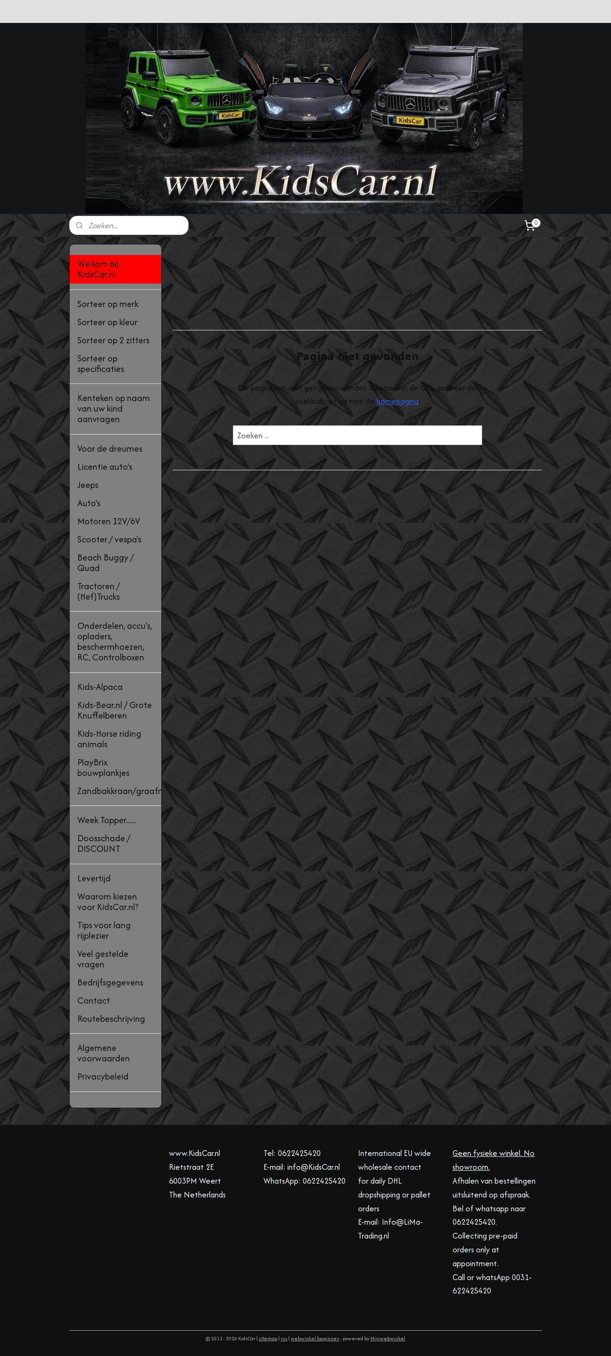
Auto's (88, 503)
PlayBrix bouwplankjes (103, 767)
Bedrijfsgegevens (110, 982)
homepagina (397, 401)
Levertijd (94, 878)
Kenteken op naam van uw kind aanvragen (113, 408)
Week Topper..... (106, 820)
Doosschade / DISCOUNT (103, 843)
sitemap (268, 1338)
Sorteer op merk (107, 303)
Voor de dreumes (109, 448)
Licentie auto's (104, 466)
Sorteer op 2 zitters (113, 340)
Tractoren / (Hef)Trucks (98, 591)
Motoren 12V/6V (108, 521)
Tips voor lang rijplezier (104, 930)
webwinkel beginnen (315, 1338)
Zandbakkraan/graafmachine (119, 790)
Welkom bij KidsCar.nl (97, 269)
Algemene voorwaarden (103, 1053)
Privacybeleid (102, 1076)
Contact (93, 1000)
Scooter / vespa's (109, 539)
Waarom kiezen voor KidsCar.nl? (107, 901)
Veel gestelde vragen (102, 959)
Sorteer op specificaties (100, 363)
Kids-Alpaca (100, 686)
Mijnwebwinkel (387, 1338)
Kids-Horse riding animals (109, 739)
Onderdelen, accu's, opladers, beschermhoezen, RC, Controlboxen (114, 641)
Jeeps (87, 484)
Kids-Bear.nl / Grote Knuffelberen (114, 710)
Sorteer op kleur (107, 322)
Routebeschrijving (111, 1018)
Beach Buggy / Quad (105, 562)
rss (284, 1338)
